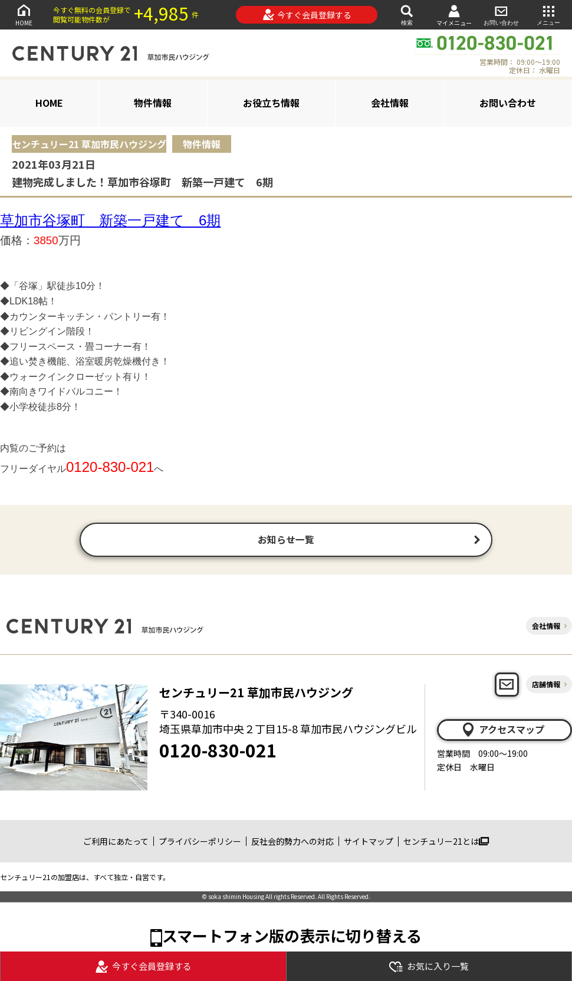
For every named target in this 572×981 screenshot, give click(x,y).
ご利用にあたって (116, 842)
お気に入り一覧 (429, 966)
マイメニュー (454, 15)
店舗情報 (546, 686)
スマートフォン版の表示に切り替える (292, 937)
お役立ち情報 (271, 103)
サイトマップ (368, 842)
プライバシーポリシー (200, 842)
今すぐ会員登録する (306, 15)
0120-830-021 (218, 751)
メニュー (548, 14)
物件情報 (153, 103)
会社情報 (390, 103)
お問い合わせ (501, 14)
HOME (23, 14)
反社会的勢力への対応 (292, 842)
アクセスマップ (502, 731)
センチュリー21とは (446, 842)
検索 (406, 14)
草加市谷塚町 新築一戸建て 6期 (110, 220)
